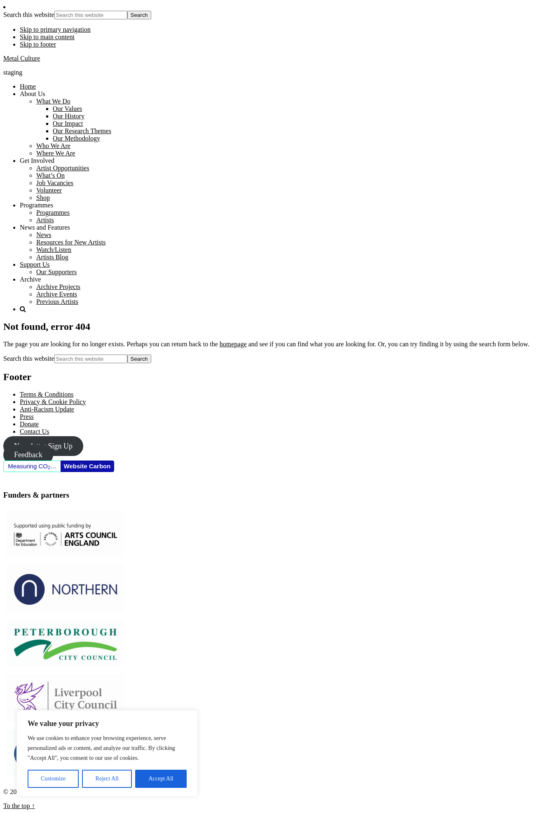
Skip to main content (47, 36)
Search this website (28, 14)
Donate (29, 424)
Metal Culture (21, 58)
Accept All (160, 778)
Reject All (107, 778)
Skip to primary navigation (55, 29)
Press (27, 416)
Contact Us (34, 431)
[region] (107, 753)
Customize (53, 778)
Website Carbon (87, 466)
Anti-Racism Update (47, 409)
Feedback (28, 455)
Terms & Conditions (46, 394)
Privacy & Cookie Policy (53, 401)
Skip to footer (38, 44)
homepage (233, 344)
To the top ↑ (19, 805)
